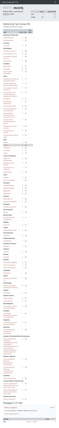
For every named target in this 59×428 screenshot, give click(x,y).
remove (52, 407)
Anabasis (6, 177)
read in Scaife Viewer (11, 414)
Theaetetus (6, 148)
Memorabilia (7, 66)
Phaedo (5, 142)
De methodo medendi (9, 106)
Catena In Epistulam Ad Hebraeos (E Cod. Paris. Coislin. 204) (10, 392)
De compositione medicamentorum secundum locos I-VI (9, 115)
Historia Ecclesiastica (9, 265)
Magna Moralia (7, 199)
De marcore (6, 99)
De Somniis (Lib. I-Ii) (9, 51)
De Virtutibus (7, 61)
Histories (6, 225)
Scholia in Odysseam (9, 399)
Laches (5, 153)
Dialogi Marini (7, 172)
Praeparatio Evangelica (10, 262)
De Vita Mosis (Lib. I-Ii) (10, 54)
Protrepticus (7, 273)
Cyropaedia (6, 69)
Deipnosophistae (8, 37)
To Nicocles (6, 46)
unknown (6, 252)
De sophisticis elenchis (10, 201)
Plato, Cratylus (11, 407)
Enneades (6, 257)
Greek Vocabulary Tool (10, 2)
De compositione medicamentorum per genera (9, 121)
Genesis (5, 212)
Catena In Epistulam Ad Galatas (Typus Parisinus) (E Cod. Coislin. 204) (10, 385)
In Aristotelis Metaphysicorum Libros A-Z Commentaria (10, 315)
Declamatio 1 (7, 293)
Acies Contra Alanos (9, 180)
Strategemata (7, 241)
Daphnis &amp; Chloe (9, 230)
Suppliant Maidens (8, 185)
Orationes (6, 235)
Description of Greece (9, 207)
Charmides (6, 150)
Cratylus (5, 145)
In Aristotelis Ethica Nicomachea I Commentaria (9, 331)
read (34, 421)
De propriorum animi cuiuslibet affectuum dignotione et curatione (10, 94)
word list (28, 421)
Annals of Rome (7, 298)
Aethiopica (6, 246)
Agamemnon (7, 191)
